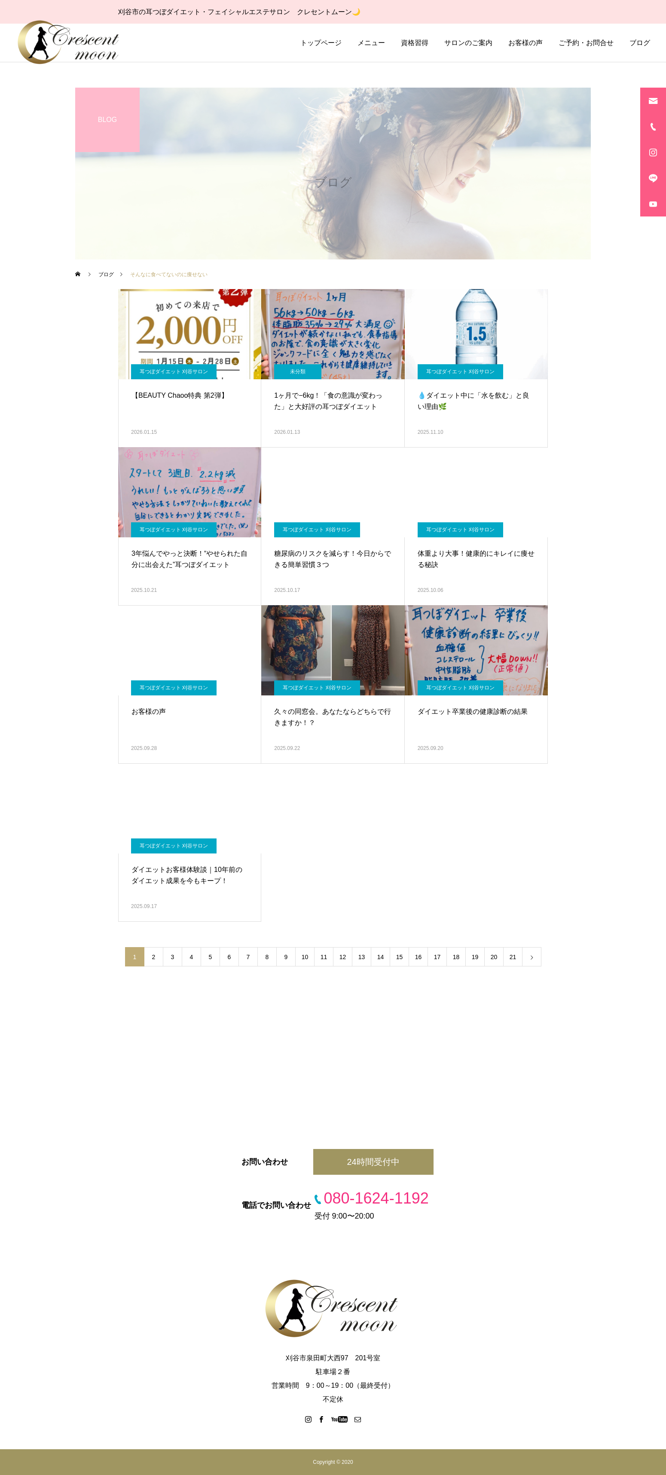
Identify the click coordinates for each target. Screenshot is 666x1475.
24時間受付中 (373, 1162)
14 (380, 957)
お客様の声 (525, 42)
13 (361, 957)
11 (324, 957)
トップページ (321, 42)
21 (513, 957)
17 (437, 957)
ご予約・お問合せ (586, 42)
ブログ (639, 42)
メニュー (371, 42)
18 (456, 957)
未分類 (298, 372)
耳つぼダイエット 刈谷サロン (174, 372)
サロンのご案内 (468, 42)
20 (494, 957)
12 (342, 957)
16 (418, 957)
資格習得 (414, 42)
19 (475, 957)
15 (399, 957)
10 (305, 957)
